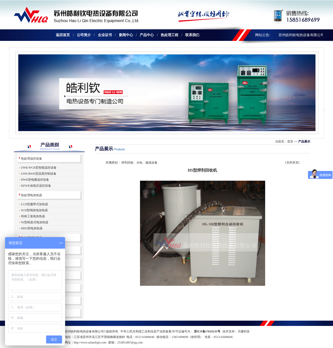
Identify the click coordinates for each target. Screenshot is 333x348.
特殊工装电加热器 (33, 216)
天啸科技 (244, 331)
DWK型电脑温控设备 (35, 179)
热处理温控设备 (31, 158)
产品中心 (147, 35)
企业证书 (105, 35)
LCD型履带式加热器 (34, 204)
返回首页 (63, 35)
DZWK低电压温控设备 (36, 185)
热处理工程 (169, 35)
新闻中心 (126, 35)
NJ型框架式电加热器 (34, 222)
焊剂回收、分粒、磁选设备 (139, 162)
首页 (290, 141)
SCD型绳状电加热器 (34, 210)
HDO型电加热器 (32, 228)
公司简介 (84, 35)
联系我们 (192, 35)
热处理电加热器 (31, 195)
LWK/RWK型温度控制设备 (38, 173)
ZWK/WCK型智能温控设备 (39, 167)
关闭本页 (292, 162)
